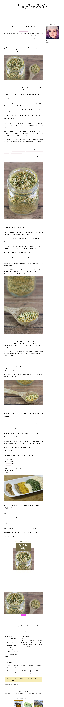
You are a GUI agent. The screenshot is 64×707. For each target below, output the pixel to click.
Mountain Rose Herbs (16, 153)
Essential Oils (29, 16)
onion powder (35, 693)
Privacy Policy (10, 16)
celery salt (10, 693)
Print (23, 614)
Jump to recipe (23, 30)
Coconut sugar (10, 468)
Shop (16, 16)
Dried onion (9, 459)
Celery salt (9, 466)
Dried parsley (9, 461)
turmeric (23, 694)
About (4, 16)
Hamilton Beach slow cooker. (16, 271)
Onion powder (10, 463)
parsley (39, 693)
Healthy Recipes (37, 16)
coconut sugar (16, 693)
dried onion (22, 693)
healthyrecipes (28, 693)
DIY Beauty (22, 16)
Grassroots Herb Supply (19, 151)
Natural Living (45, 16)
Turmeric (8, 465)
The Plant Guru (30, 151)
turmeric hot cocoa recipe (21, 158)
